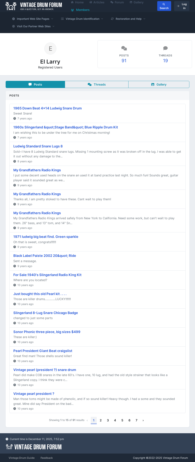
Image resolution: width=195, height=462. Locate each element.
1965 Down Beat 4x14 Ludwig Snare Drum (47, 108)
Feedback (47, 457)
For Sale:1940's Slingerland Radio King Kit (47, 275)
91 (124, 60)
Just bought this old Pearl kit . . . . (40, 294)
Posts (35, 84)
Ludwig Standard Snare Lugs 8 (38, 146)
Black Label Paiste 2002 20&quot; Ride (44, 256)
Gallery (158, 84)
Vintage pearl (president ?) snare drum (44, 370)
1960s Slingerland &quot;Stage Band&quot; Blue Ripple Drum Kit (65, 127)
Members (80, 10)
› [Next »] (143, 420)
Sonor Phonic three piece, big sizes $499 (46, 332)
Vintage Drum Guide (22, 457)
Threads (97, 84)
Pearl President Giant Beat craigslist (42, 351)
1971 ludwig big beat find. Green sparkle (45, 237)
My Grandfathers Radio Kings (37, 170)
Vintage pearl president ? (33, 394)
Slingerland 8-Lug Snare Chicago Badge (45, 313)
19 (165, 60)
